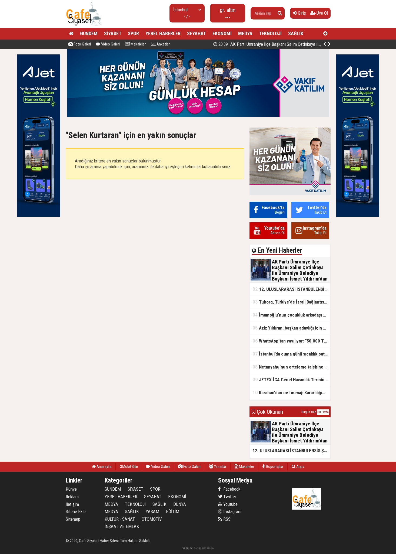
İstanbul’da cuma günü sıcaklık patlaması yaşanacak (291, 354)
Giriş (299, 13)
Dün (313, 412)
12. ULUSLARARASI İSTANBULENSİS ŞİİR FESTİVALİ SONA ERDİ (291, 289)
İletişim (72, 504)
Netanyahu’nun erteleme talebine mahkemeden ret (291, 367)
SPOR (133, 33)
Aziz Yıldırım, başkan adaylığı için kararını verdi (291, 328)
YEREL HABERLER (163, 33)
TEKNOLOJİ (270, 33)
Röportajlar (272, 466)
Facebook (229, 489)
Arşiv (298, 466)
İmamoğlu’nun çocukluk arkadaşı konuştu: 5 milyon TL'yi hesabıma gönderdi (291, 315)
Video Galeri (108, 44)
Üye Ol (319, 13)
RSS (224, 519)
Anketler (160, 44)
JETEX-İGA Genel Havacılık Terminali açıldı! (291, 379)
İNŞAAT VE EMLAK (122, 526)
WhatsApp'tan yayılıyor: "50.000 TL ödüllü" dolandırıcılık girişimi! (291, 341)
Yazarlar (217, 466)
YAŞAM (152, 511)
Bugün (305, 412)
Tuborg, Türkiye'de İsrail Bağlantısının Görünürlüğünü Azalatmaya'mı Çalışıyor (291, 302)
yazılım (187, 548)
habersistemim (204, 548)
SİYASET (112, 33)
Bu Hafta (323, 412)
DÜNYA (179, 504)
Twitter (227, 496)
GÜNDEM (89, 33)
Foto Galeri (79, 44)
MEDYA (245, 33)
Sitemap (73, 519)
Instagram (229, 511)
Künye (71, 489)
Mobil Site (129, 466)
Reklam (72, 496)
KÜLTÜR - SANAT (120, 519)
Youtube (228, 504)
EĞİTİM (172, 511)
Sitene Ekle (76, 511)
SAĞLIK (295, 33)
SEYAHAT (196, 33)
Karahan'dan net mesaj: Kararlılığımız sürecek (291, 392)
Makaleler (135, 44)
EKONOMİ (222, 33)
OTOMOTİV (152, 519)
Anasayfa (101, 466)
